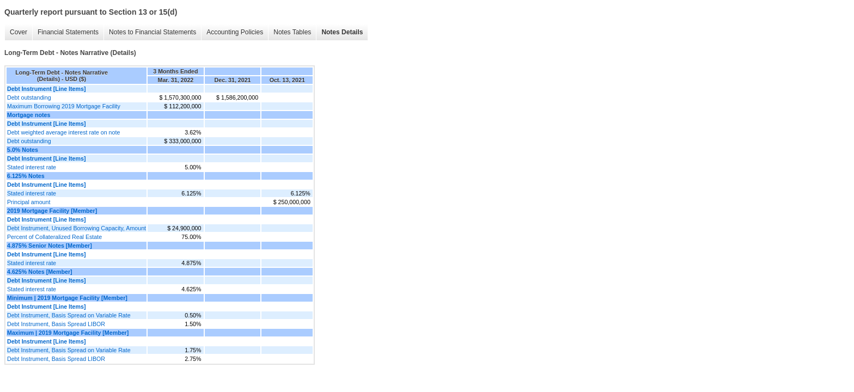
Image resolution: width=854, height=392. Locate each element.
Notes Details (342, 32)
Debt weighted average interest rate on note (63, 132)
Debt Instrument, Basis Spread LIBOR (56, 324)
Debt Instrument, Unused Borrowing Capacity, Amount (76, 228)
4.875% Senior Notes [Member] (49, 245)
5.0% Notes (22, 149)
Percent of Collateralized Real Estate (54, 237)
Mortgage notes (28, 115)
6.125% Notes (26, 176)
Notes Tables (292, 32)
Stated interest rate (31, 167)
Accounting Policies (234, 32)
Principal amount (28, 202)
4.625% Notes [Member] (39, 271)
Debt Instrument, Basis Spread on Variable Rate (69, 315)
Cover (18, 32)
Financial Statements (68, 32)
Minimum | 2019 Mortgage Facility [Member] (67, 298)
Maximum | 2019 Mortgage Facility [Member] (68, 332)
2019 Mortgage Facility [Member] (52, 210)
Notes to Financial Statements (152, 32)
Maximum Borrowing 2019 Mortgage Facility (63, 106)
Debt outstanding (29, 97)
